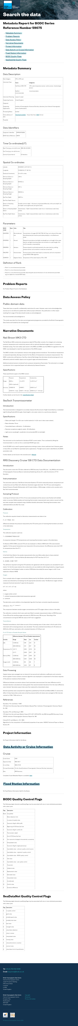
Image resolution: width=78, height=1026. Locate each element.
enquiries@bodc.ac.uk (15, 972)
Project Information (14, 46)
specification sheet (28, 395)
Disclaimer (27, 997)
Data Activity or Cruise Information (20, 50)
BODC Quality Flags (14, 56)
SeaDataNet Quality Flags (16, 60)
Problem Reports (13, 36)
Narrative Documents (15, 43)
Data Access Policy (14, 40)
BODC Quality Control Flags (24, 799)
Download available (21, 114)
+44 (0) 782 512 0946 (12, 969)
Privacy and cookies (30, 998)
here (31, 775)
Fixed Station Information (16, 53)
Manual (34, 454)
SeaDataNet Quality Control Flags (28, 896)
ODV (38, 114)
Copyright (27, 995)
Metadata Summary (14, 33)
